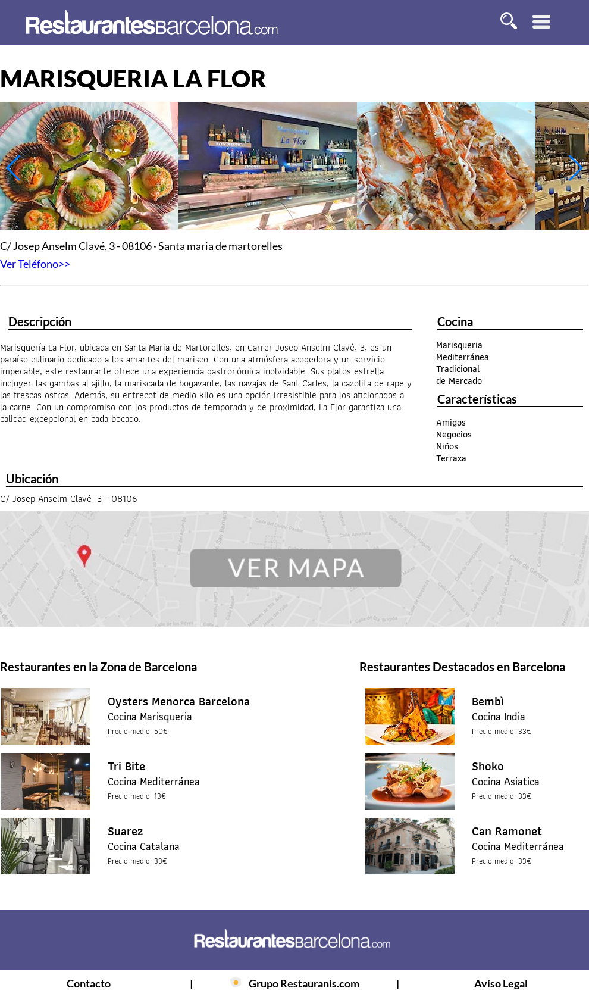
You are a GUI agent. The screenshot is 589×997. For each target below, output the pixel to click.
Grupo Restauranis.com (304, 983)
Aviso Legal (501, 983)
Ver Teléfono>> (35, 263)
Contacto (89, 983)
